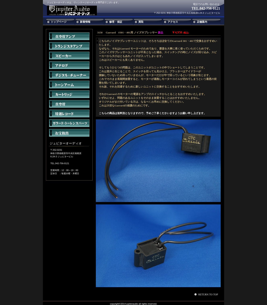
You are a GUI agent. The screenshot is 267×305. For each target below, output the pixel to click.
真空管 (69, 104)
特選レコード (69, 113)
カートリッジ (69, 94)
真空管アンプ (69, 36)
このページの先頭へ (207, 294)
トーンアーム (69, 84)
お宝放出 (69, 133)
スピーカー (69, 55)
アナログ (69, 65)
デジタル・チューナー (69, 75)
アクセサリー (69, 123)
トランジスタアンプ (69, 46)
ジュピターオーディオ (77, 10)
